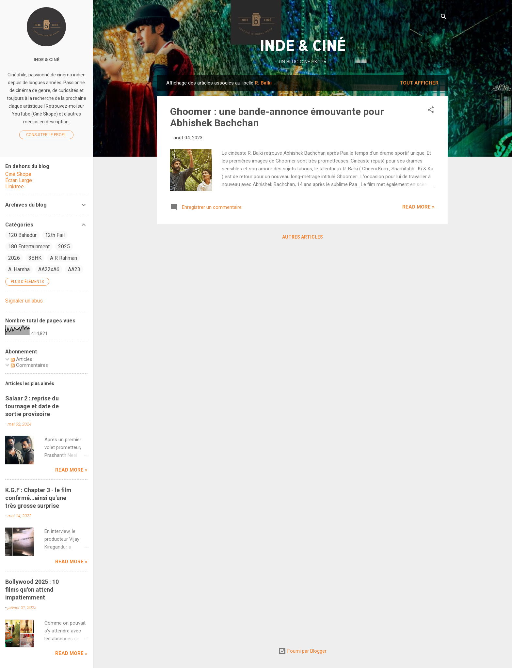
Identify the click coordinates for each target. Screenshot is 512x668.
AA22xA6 (48, 269)
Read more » (418, 207)
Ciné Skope (18, 174)
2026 (14, 258)
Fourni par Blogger (302, 651)
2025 (64, 246)
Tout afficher (419, 83)
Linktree (14, 186)
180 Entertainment (29, 246)
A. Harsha (19, 269)
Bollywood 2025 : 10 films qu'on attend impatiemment (32, 589)
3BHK (34, 258)
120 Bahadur (22, 235)
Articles (21, 359)
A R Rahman (63, 258)
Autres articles (302, 237)
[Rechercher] (444, 18)
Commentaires (29, 365)
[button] (431, 111)
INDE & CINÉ (302, 45)
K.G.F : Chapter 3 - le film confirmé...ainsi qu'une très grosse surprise (38, 498)
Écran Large (18, 180)
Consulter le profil (46, 134)
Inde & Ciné (46, 59)
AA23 (74, 269)
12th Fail (55, 235)
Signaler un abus (24, 301)
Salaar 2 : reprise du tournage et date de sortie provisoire (32, 406)
